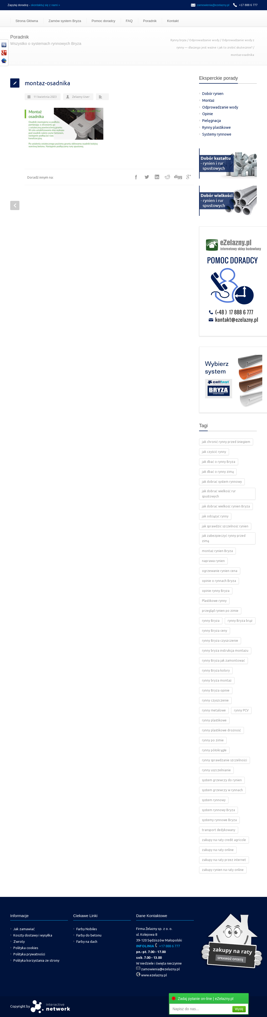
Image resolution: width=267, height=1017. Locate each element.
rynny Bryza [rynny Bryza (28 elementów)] (211, 620)
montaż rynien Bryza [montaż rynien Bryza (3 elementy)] (217, 551)
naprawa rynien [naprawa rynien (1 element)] (213, 561)
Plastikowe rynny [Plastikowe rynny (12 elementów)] (214, 600)
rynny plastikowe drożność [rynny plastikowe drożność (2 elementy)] (221, 730)
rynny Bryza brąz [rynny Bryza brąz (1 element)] (240, 620)
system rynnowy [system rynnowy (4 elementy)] (214, 800)
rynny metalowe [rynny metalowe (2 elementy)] (214, 710)
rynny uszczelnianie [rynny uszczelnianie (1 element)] (216, 770)
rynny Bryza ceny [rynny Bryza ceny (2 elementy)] (214, 630)
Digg (178, 177)
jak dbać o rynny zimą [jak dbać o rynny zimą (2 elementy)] (218, 471)
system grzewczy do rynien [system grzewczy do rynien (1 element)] (222, 780)
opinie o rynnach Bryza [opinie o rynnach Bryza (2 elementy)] (219, 580)
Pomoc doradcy (103, 21)
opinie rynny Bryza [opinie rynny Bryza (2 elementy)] (215, 590)
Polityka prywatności (29, 954)
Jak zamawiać (24, 929)
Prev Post (14, 205)
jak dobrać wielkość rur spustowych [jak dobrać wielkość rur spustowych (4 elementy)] (219, 493)
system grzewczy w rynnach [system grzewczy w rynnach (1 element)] (222, 790)
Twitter (146, 177)
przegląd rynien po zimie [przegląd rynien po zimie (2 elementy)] (220, 610)
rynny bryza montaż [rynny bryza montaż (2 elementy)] (217, 680)
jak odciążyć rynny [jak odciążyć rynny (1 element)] (215, 516)
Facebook (136, 177)
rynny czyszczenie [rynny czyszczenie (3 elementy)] (215, 700)
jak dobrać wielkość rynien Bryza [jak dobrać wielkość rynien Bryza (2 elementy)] (226, 506)
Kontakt (173, 21)
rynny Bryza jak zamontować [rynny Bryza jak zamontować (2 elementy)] (223, 660)
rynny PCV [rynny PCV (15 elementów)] (241, 710)
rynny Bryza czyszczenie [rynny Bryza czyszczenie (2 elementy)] (220, 640)
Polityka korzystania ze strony (36, 960)
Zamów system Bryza (65, 21)
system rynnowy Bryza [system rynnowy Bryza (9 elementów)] (218, 810)
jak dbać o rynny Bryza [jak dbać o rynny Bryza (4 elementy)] (218, 461)
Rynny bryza (178, 40)
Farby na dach (86, 941)
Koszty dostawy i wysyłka (32, 935)
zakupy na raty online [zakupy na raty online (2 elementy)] (218, 850)
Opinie (207, 114)
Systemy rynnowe (216, 134)
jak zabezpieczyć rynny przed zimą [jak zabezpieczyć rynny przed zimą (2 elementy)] (223, 538)
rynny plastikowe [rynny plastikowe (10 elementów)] (214, 720)
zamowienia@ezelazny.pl (213, 5)
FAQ (129, 21)
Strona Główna (26, 21)
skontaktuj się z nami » (45, 5)
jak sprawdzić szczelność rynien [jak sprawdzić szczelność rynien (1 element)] (225, 526)
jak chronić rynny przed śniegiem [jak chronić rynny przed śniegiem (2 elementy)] (226, 441)
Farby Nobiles (86, 929)
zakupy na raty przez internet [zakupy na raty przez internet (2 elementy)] (224, 859)
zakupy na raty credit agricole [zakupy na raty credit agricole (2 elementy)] (224, 840)
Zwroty (19, 941)
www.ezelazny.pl (154, 975)
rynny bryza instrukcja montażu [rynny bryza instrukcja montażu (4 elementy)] (225, 650)
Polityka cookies (25, 948)
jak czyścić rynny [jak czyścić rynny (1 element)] (214, 451)
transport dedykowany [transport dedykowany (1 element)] (218, 830)
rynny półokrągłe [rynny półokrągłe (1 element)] (214, 750)
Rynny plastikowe (216, 127)
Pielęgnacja (211, 121)
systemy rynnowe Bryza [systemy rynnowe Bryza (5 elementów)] (219, 820)
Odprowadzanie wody (204, 40)
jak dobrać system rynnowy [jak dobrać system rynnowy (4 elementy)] (222, 481)
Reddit (167, 177)
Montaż (208, 100)
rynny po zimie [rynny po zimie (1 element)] (213, 740)
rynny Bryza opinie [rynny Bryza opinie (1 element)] (215, 690)
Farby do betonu (89, 935)
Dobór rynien (212, 94)
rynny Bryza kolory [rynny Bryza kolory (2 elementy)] (216, 670)
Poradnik (150, 21)
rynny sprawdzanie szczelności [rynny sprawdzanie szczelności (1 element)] (224, 760)
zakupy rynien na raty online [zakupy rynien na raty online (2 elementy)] (223, 869)
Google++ (188, 177)
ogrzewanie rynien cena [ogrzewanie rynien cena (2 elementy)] (219, 570)
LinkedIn (157, 177)
